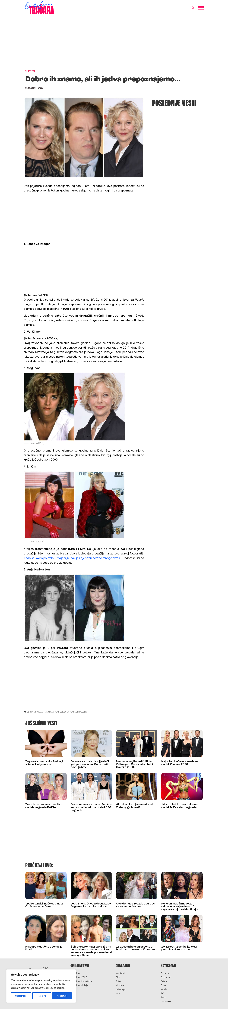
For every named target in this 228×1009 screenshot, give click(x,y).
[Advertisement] (114, 43)
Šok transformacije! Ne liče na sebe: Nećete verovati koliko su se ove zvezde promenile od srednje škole (91, 951)
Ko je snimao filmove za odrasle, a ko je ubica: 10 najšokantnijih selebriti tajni (179, 906)
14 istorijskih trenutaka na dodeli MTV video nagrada (179, 806)
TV (162, 993)
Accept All (62, 996)
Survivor (75, 973)
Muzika (120, 985)
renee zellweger (78, 712)
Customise (20, 996)
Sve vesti (166, 977)
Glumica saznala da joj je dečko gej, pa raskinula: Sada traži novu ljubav (91, 764)
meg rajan (39, 712)
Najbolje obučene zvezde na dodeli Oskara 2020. (179, 763)
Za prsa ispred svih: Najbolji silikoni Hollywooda (44, 763)
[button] (193, 8)
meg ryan (49, 712)
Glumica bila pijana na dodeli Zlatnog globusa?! (134, 806)
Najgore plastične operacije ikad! (43, 948)
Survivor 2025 (78, 977)
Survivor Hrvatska (81, 981)
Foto (118, 981)
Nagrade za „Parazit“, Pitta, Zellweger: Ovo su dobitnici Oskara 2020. (134, 764)
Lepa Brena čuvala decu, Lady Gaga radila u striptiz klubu (91, 905)
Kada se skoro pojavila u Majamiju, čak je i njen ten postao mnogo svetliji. (73, 558)
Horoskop (166, 1001)
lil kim (30, 712)
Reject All (42, 996)
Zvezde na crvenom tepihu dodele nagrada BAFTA (43, 806)
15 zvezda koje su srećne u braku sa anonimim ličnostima (136, 948)
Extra (164, 981)
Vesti (118, 993)
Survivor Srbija (79, 985)
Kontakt (120, 973)
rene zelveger (62, 712)
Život (163, 997)
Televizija (121, 989)
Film (118, 977)
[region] (41, 986)
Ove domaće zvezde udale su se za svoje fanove (135, 905)
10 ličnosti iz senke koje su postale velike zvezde (179, 948)
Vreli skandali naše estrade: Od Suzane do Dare (44, 905)
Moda (164, 989)
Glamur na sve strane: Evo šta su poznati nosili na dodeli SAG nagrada (91, 807)
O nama (165, 973)
